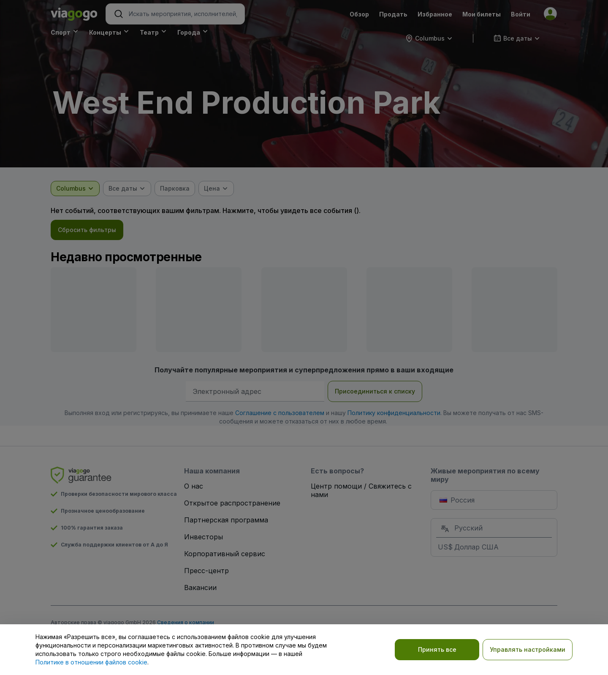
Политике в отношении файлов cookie (91, 662)
